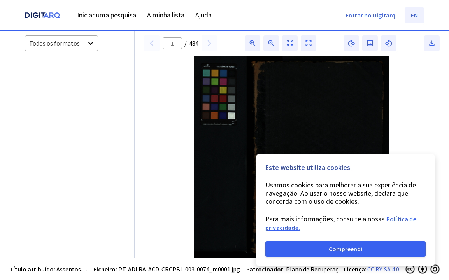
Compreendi (345, 249)
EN (414, 15)
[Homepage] (42, 16)
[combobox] (29, 43)
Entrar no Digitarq (370, 15)
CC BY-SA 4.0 (383, 269)
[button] (46, 86)
